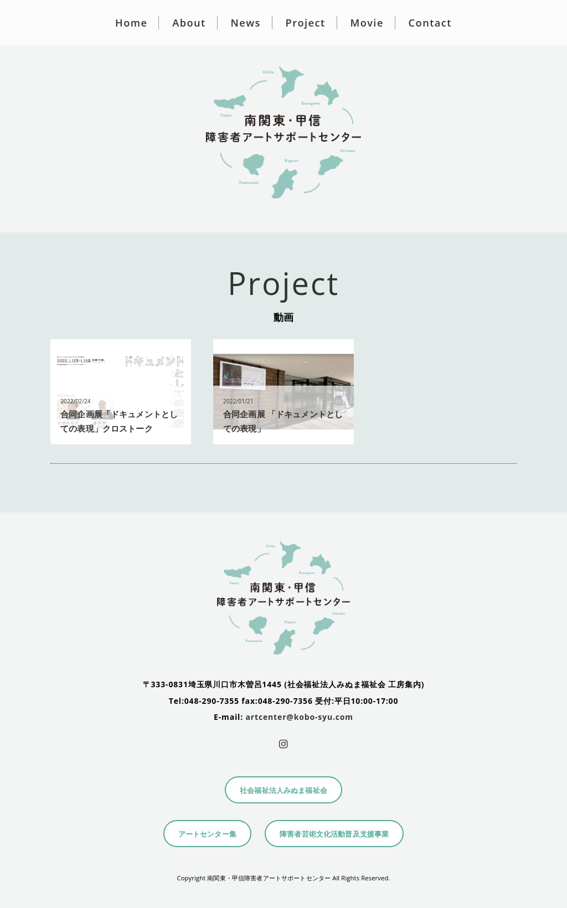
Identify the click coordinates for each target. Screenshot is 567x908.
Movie (366, 22)
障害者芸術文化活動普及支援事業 (334, 834)
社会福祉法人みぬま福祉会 (283, 790)
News (246, 22)
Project (306, 22)
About (188, 22)
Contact (430, 22)
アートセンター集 (207, 834)
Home (131, 22)
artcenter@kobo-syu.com (299, 717)
